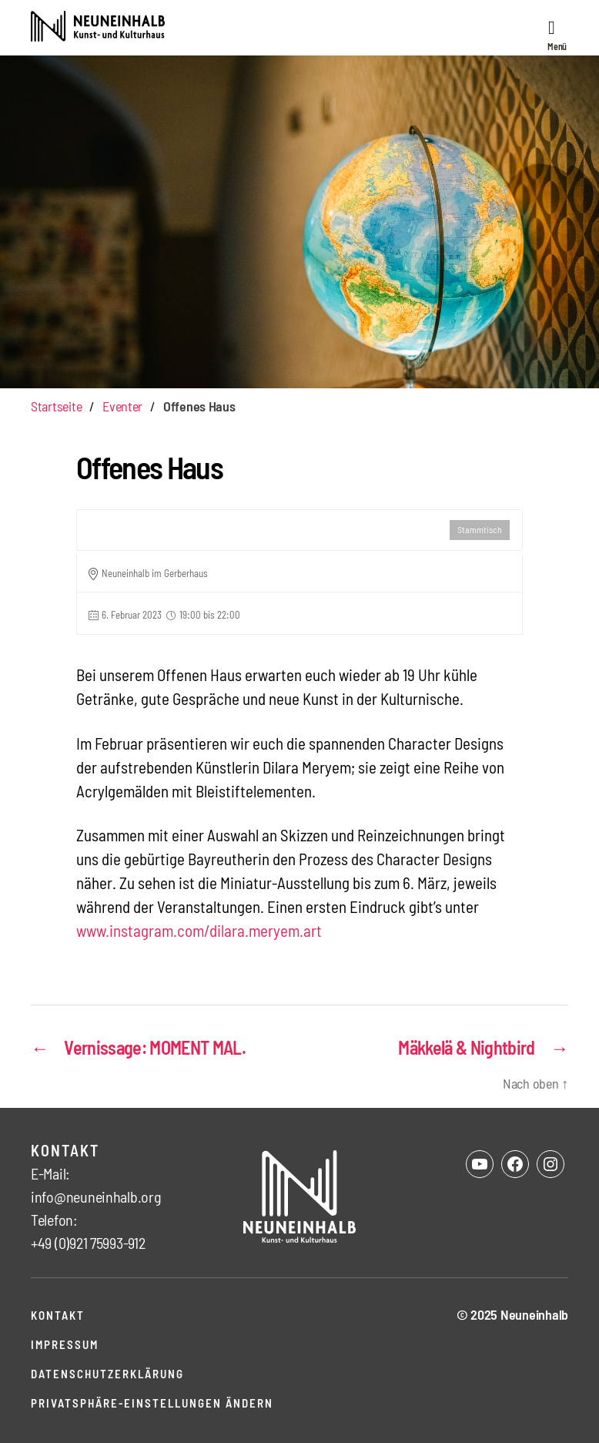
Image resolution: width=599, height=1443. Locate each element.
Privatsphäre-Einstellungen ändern (152, 1403)
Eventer (122, 406)
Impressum (65, 1344)
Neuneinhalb (534, 1314)
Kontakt (58, 1315)
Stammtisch (479, 529)
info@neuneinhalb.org (96, 1196)
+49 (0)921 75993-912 (88, 1242)
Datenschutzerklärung (107, 1374)
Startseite (56, 406)
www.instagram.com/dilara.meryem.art (199, 930)
